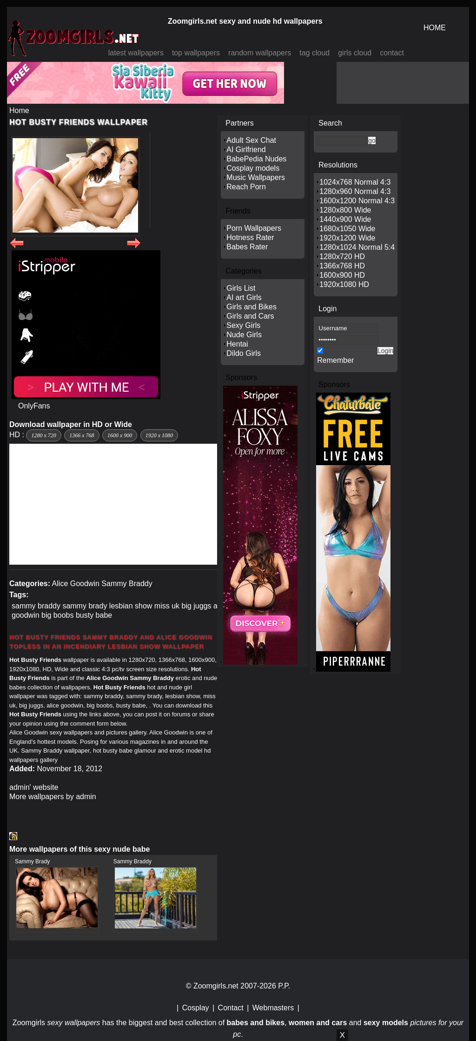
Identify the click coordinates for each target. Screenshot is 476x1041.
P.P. (284, 986)
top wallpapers (196, 53)
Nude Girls (244, 335)
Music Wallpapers (255, 177)
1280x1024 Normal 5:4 (357, 247)
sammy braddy (36, 606)
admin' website (33, 787)
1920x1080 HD (344, 284)
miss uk (166, 606)
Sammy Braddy (126, 583)
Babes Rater (247, 247)
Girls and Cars (250, 316)
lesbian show (130, 606)
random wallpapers (259, 53)
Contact (231, 1008)
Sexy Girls (243, 325)
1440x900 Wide (345, 219)
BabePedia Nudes (256, 159)
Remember (335, 360)
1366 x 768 (81, 435)
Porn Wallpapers (253, 228)
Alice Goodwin (75, 583)
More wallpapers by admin (52, 797)
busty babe (94, 615)
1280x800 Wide (345, 210)
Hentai (237, 344)
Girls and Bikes (251, 307)
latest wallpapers (136, 53)
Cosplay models (252, 168)
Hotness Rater (250, 237)
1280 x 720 (43, 435)
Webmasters (273, 1008)
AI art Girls (244, 297)
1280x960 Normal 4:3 (354, 191)
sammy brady (84, 606)
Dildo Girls (243, 353)
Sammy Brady (32, 861)
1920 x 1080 (159, 435)
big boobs (57, 615)
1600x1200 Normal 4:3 (357, 201)
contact (392, 53)
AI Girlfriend (245, 149)
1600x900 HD (342, 275)
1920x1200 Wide (347, 238)
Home (19, 110)
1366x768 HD (342, 266)
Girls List (240, 288)
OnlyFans (34, 406)
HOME (434, 28)
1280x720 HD (342, 256)
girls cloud (354, 53)
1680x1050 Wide (347, 229)
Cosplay (195, 1008)
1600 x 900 (119, 435)
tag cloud (314, 53)
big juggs (197, 606)
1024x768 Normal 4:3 (354, 182)
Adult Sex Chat (251, 140)
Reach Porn (246, 187)
